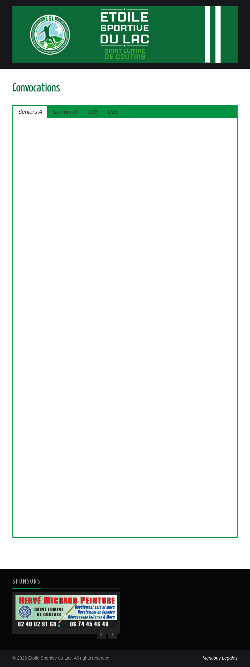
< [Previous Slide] (101, 634)
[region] (66, 613)
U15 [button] (113, 112)
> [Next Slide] (112, 634)
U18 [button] (92, 112)
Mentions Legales (220, 658)
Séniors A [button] (30, 112)
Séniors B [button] (65, 112)
